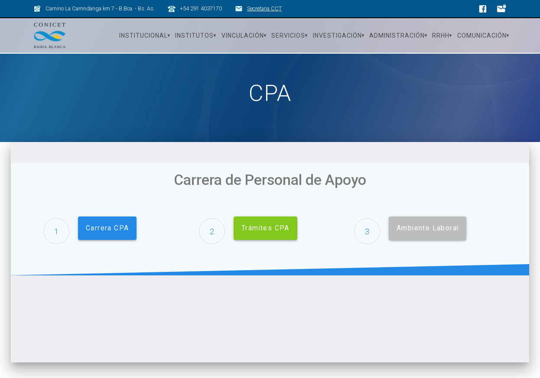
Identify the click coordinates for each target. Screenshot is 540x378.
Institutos (194, 35)
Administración (397, 35)
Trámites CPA (265, 228)
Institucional (143, 35)
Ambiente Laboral (428, 228)
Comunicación (482, 35)
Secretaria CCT (264, 8)
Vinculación (242, 35)
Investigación (337, 35)
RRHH (440, 35)
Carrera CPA (107, 228)
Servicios (288, 35)
